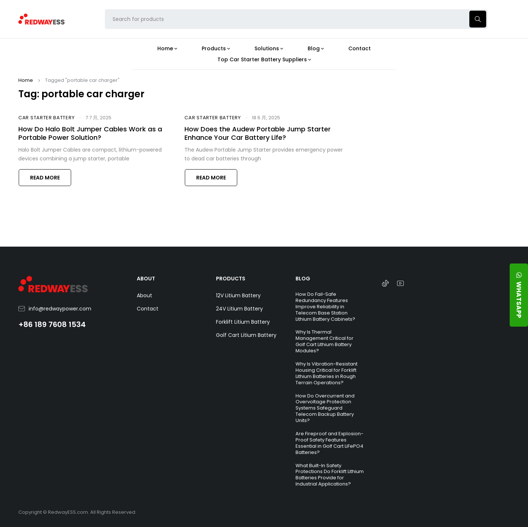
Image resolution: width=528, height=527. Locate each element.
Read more (45, 177)
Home (25, 80)
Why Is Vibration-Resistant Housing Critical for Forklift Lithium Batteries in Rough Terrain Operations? (327, 373)
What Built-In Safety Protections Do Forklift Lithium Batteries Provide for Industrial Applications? (330, 475)
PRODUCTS (230, 278)
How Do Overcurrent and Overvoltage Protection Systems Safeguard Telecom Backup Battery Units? (325, 408)
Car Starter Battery (46, 118)
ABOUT (146, 278)
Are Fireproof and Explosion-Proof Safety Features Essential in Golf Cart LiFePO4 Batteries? (329, 443)
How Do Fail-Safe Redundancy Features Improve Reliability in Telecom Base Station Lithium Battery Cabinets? (325, 307)
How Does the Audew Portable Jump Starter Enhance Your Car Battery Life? (257, 133)
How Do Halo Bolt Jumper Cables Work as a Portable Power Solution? (90, 133)
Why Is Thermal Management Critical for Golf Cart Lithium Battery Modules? (324, 341)
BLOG (303, 278)
